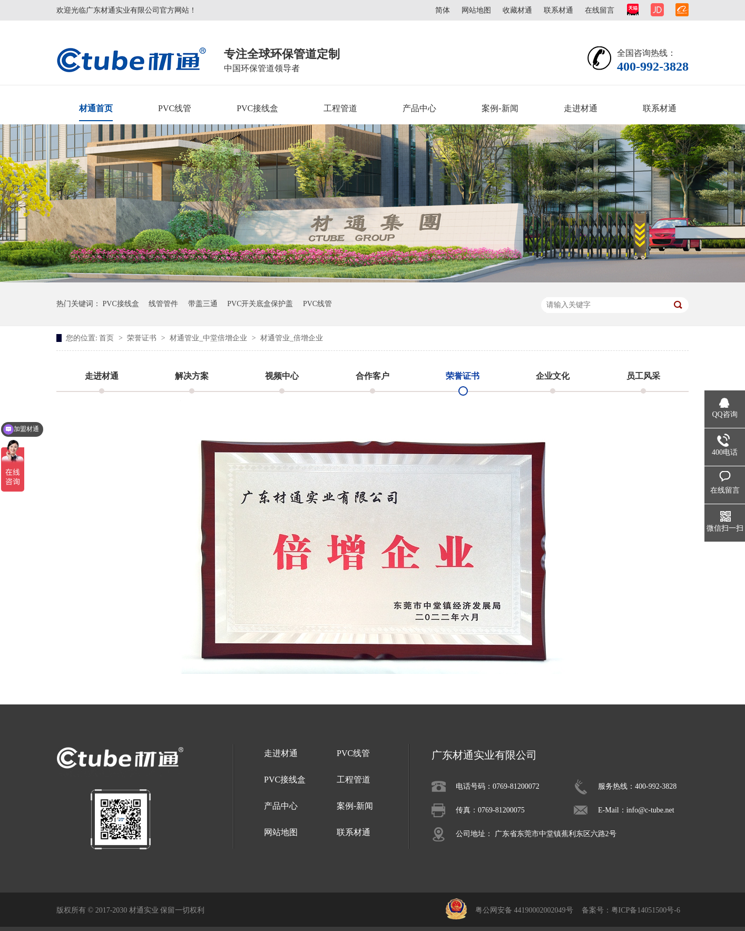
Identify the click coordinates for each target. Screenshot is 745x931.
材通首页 (96, 108)
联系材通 (558, 10)
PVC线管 (174, 108)
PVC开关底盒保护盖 (260, 304)
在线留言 (599, 10)
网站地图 (476, 10)
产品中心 (419, 108)
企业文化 (553, 375)
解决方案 (192, 375)
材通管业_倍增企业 (291, 338)
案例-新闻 (500, 108)
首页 (107, 338)
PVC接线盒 (257, 108)
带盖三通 (203, 304)
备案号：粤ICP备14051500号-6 (631, 910)
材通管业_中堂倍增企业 (209, 338)
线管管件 (163, 304)
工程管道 (340, 108)
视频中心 (282, 375)
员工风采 (643, 375)
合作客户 (372, 375)
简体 (442, 10)
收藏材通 (517, 10)
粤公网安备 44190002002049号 (524, 910)
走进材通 (580, 108)
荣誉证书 (143, 338)
